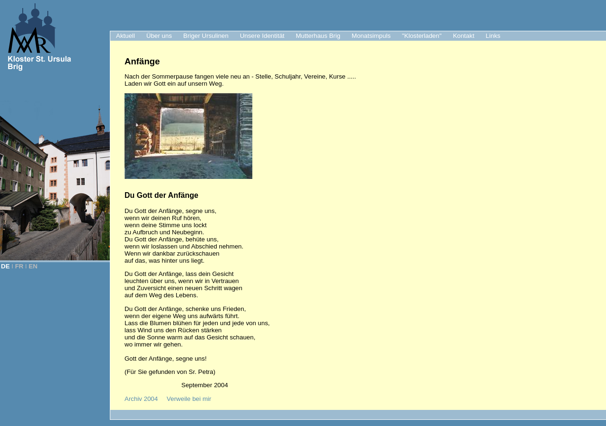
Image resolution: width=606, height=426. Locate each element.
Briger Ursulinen (206, 35)
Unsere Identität (262, 35)
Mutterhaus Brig (318, 35)
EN (33, 266)
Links (493, 35)
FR (19, 266)
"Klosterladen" (422, 35)
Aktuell (125, 35)
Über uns (159, 35)
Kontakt (463, 35)
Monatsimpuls (371, 35)
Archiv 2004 (141, 398)
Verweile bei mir (189, 398)
